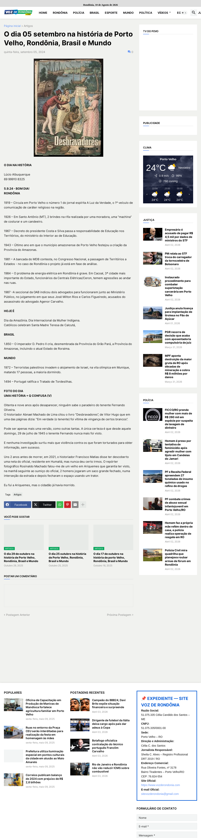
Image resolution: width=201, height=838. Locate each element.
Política (145, 12)
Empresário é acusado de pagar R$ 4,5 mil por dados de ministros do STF (179, 235)
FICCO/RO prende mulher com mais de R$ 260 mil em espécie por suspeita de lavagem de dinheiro (179, 418)
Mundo (128, 12)
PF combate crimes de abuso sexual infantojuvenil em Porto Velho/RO (177, 504)
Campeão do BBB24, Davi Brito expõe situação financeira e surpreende (109, 703)
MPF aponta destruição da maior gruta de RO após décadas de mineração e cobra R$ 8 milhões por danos (178, 366)
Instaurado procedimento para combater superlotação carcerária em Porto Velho (178, 286)
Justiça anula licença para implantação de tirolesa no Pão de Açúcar (179, 314)
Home (43, 12)
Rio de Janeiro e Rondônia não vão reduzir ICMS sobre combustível (110, 768)
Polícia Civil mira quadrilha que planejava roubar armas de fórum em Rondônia (178, 557)
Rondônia (60, 12)
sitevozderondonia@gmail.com (160, 793)
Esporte (111, 12)
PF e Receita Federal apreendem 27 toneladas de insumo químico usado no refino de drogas (179, 479)
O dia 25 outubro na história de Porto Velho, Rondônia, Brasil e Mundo (67, 557)
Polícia (78, 12)
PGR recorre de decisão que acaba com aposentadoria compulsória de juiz (178, 337)
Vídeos (163, 12)
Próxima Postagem (119, 614)
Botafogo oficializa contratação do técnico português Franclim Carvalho (107, 746)
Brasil (94, 12)
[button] (184, 13)
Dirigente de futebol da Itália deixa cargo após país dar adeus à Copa (111, 724)
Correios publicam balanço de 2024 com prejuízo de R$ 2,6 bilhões (44, 778)
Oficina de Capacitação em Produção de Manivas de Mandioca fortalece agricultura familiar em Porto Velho (45, 707)
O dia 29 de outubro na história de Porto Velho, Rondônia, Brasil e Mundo (21, 557)
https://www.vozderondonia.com (160, 785)
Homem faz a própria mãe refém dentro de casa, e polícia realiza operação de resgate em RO (179, 530)
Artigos (28, 26)
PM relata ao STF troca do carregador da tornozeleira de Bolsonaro (178, 259)
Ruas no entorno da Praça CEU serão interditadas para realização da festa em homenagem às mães (44, 733)
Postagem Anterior (18, 614)
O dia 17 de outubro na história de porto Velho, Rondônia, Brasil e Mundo (110, 557)
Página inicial (12, 26)
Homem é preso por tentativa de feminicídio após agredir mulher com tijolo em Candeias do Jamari (178, 449)
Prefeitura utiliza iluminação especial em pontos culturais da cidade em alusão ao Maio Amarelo (45, 757)
